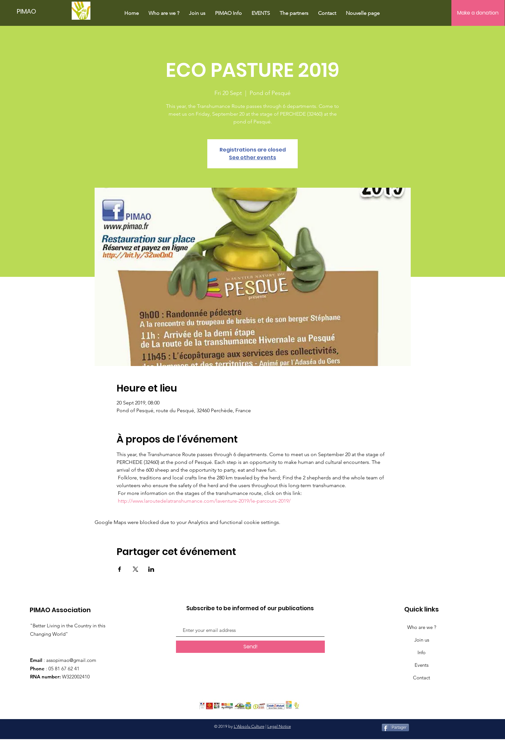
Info (421, 652)
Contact (421, 678)
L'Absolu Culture (249, 726)
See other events (252, 157)
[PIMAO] (28, 11)
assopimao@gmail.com (71, 660)
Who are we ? (421, 627)
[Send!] (250, 647)
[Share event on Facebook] (120, 569)
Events (421, 665)
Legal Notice (279, 726)
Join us (421, 640)
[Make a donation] (478, 13)
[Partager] (395, 727)
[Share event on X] (135, 569)
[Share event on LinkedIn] (151, 569)
